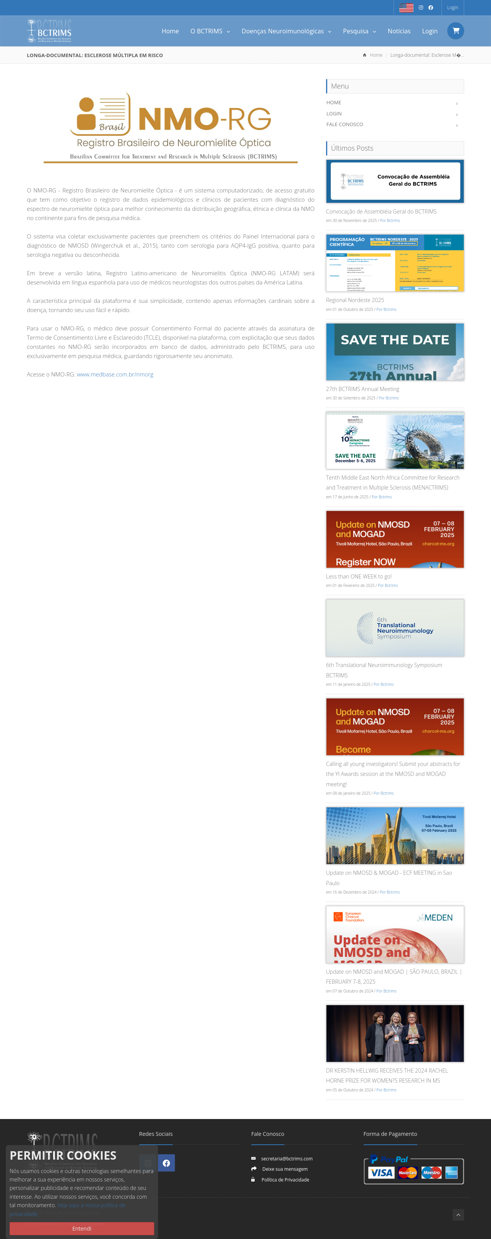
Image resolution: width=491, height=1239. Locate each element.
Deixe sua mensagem (285, 1169)
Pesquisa (359, 31)
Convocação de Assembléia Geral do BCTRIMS (381, 211)
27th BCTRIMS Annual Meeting (362, 389)
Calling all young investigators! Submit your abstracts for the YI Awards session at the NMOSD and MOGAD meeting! (393, 774)
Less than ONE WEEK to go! (359, 576)
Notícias (399, 31)
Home (170, 31)
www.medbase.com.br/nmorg (114, 374)
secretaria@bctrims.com (287, 1158)
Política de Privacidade (284, 1180)
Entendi (81, 1228)
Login (452, 7)
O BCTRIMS (211, 31)
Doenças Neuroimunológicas (286, 31)
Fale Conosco (344, 124)
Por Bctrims (390, 220)
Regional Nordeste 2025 (355, 300)
